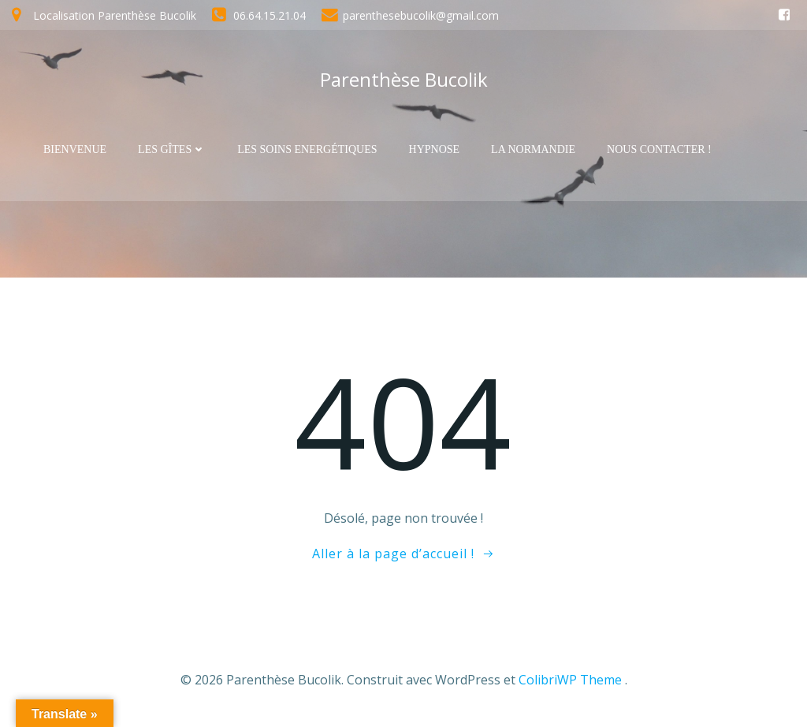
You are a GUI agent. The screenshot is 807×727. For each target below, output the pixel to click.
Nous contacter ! (659, 149)
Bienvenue (74, 149)
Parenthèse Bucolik (404, 79)
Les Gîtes (172, 149)
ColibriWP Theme (570, 679)
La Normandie (533, 149)
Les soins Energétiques (307, 149)
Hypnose (434, 149)
